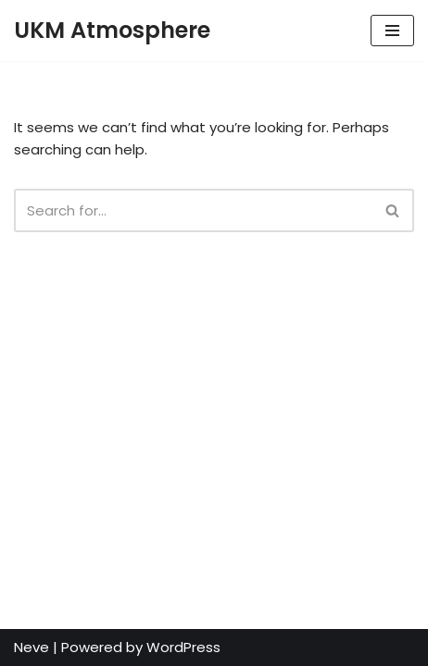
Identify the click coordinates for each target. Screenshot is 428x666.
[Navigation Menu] (392, 30)
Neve (31, 647)
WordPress (183, 647)
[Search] (193, 210)
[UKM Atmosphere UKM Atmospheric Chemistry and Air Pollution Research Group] (112, 30)
